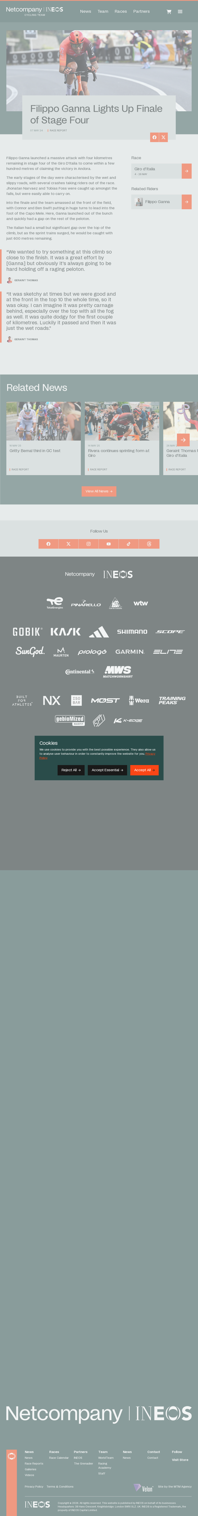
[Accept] (144, 770)
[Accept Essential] (107, 770)
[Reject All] (71, 770)
